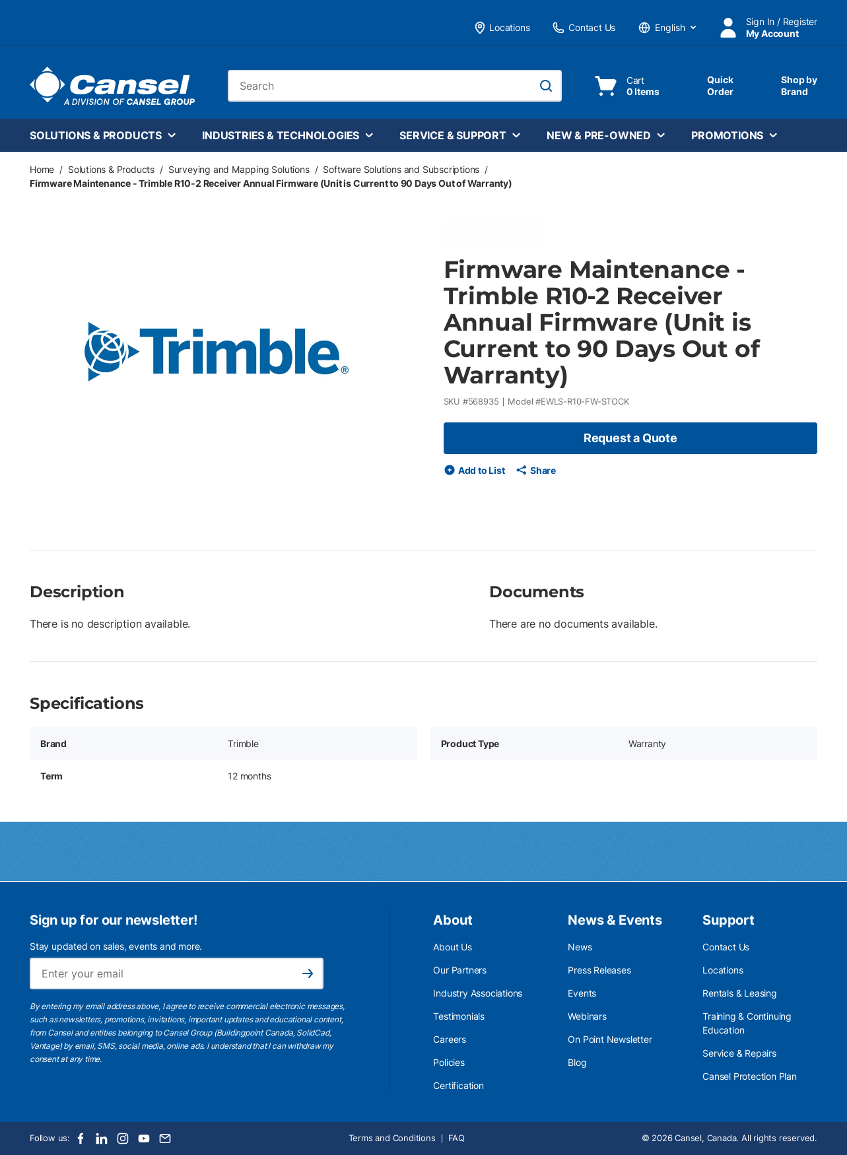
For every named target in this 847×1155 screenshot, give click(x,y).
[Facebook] (80, 1138)
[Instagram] (122, 1138)
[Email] (165, 1138)
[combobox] (395, 86)
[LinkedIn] (101, 1138)
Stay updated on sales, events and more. (116, 946)
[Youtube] (144, 1138)
